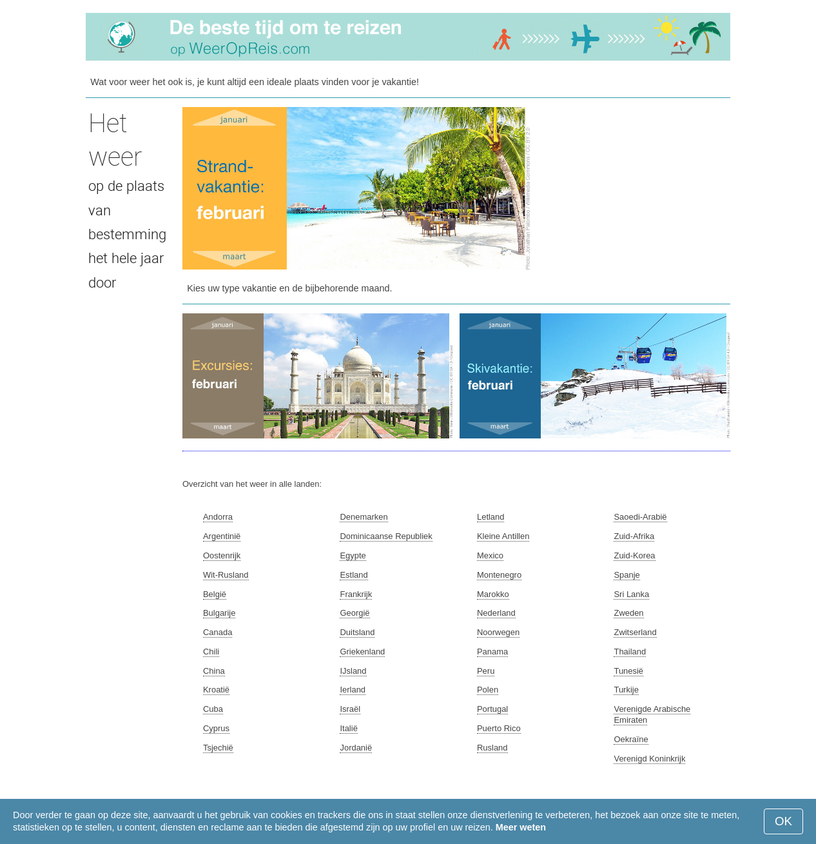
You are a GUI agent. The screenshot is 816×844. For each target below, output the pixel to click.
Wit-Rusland (226, 575)
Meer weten (521, 827)
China (214, 671)
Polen (487, 689)
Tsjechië (218, 747)
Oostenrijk (221, 555)
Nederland (496, 613)
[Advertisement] (633, 187)
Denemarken (363, 517)
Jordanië (356, 747)
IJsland (353, 671)
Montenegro (499, 575)
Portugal (492, 709)
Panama (492, 651)
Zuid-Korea (634, 555)
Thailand (630, 651)
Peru (485, 671)
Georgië (354, 613)
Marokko (493, 594)
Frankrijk (356, 594)
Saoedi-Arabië (640, 517)
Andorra (218, 517)
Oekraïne (631, 739)
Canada (217, 632)
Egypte (352, 555)
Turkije (626, 689)
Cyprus (216, 728)
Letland (491, 517)
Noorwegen (498, 632)
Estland (353, 575)
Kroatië (216, 689)
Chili (211, 651)
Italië (348, 728)
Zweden (628, 613)
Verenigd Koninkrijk (649, 758)
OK (783, 821)
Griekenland (362, 651)
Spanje (626, 575)
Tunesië (628, 671)
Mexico (490, 555)
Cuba (213, 709)
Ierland (352, 689)
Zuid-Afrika (634, 536)
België (214, 594)
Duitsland (357, 632)
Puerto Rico (499, 728)
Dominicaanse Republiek (386, 536)
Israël (350, 709)
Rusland (492, 747)
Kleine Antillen (503, 536)
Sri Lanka (631, 594)
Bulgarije (219, 613)
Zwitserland (635, 632)
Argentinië (221, 536)
